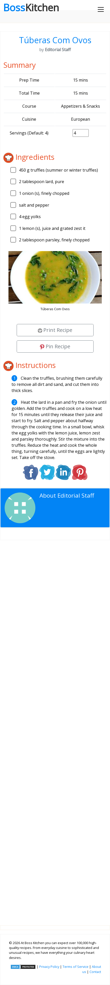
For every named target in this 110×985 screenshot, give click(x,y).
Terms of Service (75, 966)
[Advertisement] (55, 728)
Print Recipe (55, 330)
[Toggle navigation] (101, 9)
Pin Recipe (55, 346)
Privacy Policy (49, 966)
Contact (95, 971)
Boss (31, 7)
